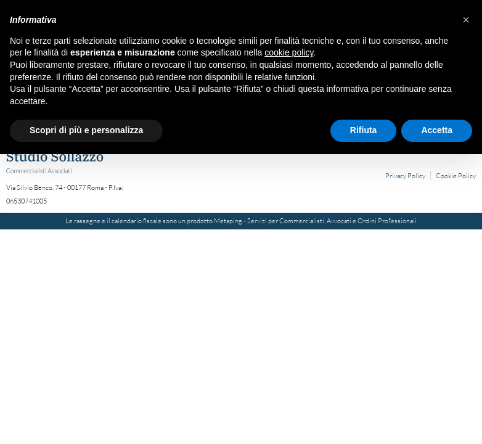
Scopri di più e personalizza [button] (86, 130)
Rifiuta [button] (363, 130)
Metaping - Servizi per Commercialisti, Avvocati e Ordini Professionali (315, 220)
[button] (466, 20)
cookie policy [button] (288, 52)
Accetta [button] (436, 130)
